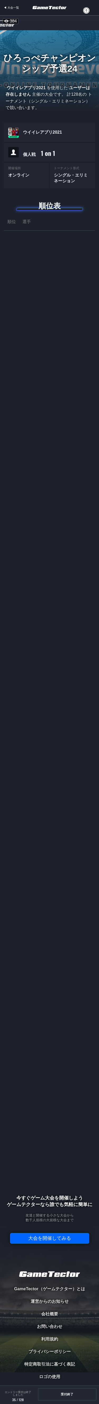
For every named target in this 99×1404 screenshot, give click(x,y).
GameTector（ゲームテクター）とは (49, 1289)
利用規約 (49, 1339)
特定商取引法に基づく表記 (49, 1364)
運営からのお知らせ (50, 1301)
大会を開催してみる (49, 1238)
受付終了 (67, 1394)
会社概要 (49, 1314)
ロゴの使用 (49, 1376)
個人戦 (39, 154)
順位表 (50, 206)
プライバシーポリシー (50, 1351)
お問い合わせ (49, 1326)
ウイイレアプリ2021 (42, 133)
